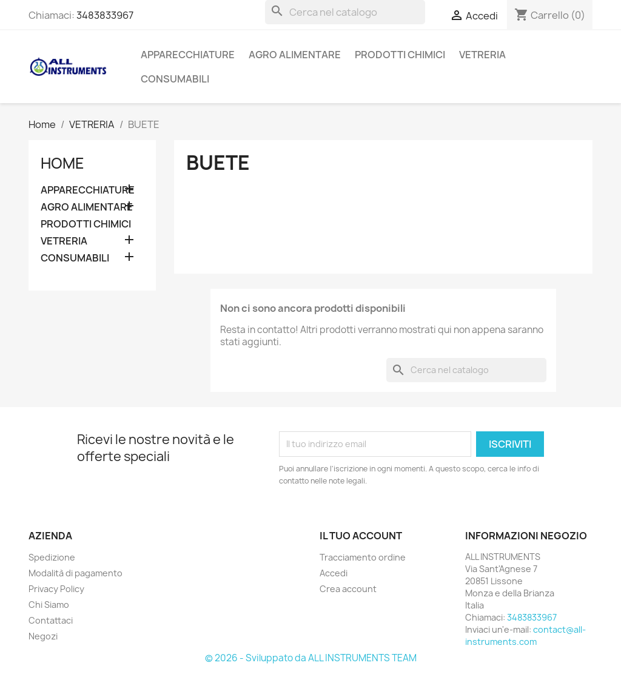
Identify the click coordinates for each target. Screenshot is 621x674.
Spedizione (52, 557)
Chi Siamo (49, 604)
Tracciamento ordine (363, 557)
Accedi (333, 573)
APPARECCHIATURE (188, 54)
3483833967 (104, 15)
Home (62, 163)
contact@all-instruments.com (525, 635)
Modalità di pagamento (76, 573)
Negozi (43, 636)
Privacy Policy (56, 589)
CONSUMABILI (175, 79)
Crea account (348, 589)
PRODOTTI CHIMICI (400, 54)
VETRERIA (482, 54)
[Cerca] (345, 12)
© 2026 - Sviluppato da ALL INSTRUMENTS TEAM (311, 658)
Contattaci (51, 620)
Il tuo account (361, 535)
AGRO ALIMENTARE (295, 54)
